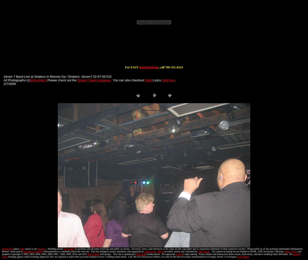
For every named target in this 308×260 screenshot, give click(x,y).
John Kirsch (38, 80)
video (293, 251)
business (42, 248)
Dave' (149, 80)
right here (168, 80)
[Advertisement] (154, 50)
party (22, 248)
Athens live (7, 248)
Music (161, 251)
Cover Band (243, 256)
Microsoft (141, 254)
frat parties (69, 248)
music (287, 251)
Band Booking (148, 67)
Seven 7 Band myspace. (94, 80)
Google (179, 254)
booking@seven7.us (33, 251)
